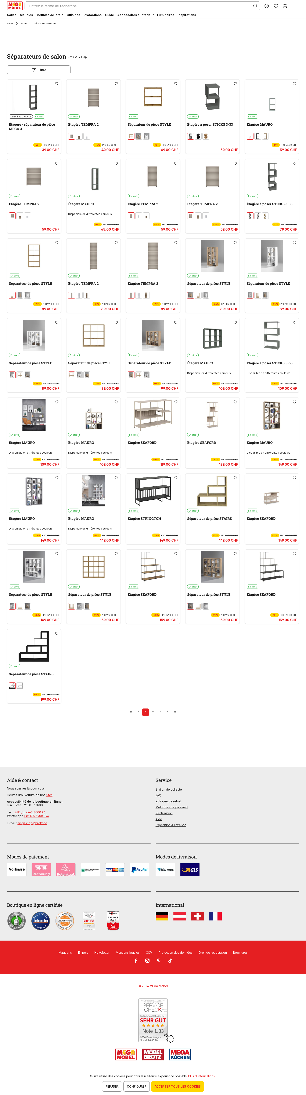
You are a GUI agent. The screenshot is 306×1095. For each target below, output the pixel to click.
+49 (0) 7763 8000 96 (29, 812)
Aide (159, 819)
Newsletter (101, 952)
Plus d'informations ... (202, 1076)
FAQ (158, 795)
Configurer (136, 1086)
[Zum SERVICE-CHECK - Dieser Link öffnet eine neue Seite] (153, 1020)
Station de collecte (169, 789)
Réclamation (164, 813)
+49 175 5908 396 (36, 816)
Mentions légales (128, 952)
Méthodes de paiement (172, 807)
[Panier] (285, 5)
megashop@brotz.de (32, 823)
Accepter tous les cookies (178, 1086)
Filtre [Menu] (38, 69)
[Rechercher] (255, 5)
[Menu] (294, 5)
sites (49, 795)
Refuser (112, 1086)
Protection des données (175, 952)
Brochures (240, 952)
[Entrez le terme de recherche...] (142, 5)
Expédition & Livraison (171, 825)
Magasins (65, 952)
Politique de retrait (168, 801)
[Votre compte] (266, 5)
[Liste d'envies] (276, 5)
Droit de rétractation (213, 952)
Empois (83, 952)
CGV (149, 952)
